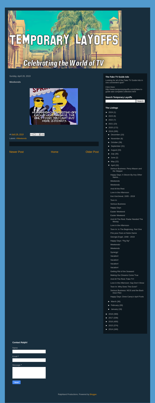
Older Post (92, 151)
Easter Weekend (117, 211)
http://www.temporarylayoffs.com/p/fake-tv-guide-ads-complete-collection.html (124, 90)
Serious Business (117, 204)
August (114, 150)
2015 (111, 325)
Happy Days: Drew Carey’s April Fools (127, 296)
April (113, 165)
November (116, 138)
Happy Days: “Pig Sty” (120, 241)
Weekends (115, 181)
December (116, 134)
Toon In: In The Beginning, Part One (126, 229)
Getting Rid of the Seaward (122, 271)
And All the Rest (117, 189)
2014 (111, 329)
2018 (111, 314)
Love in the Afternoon (119, 192)
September (116, 146)
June (113, 157)
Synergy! (114, 252)
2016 (111, 321)
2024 (111, 112)
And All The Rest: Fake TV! (122, 279)
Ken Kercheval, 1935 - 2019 (122, 196)
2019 (111, 131)
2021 (111, 124)
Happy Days (115, 208)
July (113, 154)
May (113, 161)
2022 (111, 120)
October (115, 142)
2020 (111, 127)
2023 (111, 116)
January (115, 309)
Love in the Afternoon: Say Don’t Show (127, 283)
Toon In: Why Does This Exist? (123, 287)
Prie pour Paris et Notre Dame (123, 233)
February (115, 305)
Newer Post (16, 151)
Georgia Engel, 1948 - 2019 (122, 237)
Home (54, 151)
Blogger (93, 394)
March (114, 301)
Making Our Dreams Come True (124, 275)
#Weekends (21, 138)
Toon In (113, 200)
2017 (111, 318)
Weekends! (115, 244)
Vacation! (114, 256)
